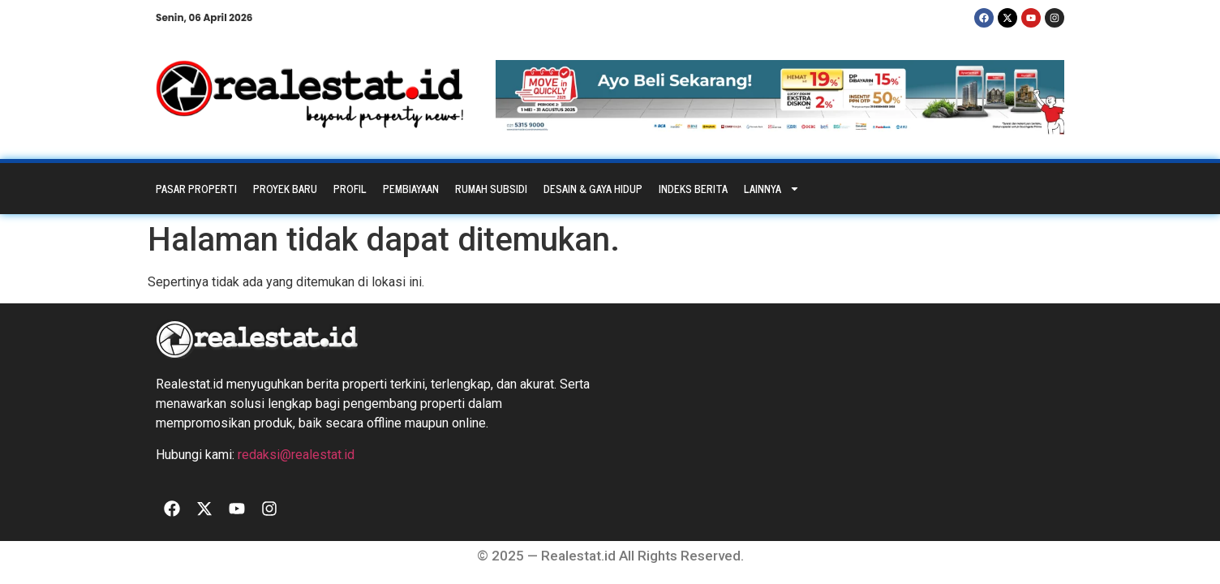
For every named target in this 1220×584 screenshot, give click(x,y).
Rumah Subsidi (491, 188)
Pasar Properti (196, 188)
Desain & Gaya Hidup (592, 188)
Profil (350, 188)
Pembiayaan (411, 188)
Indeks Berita (693, 188)
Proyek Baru (285, 188)
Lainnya (772, 188)
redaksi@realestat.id (296, 454)
